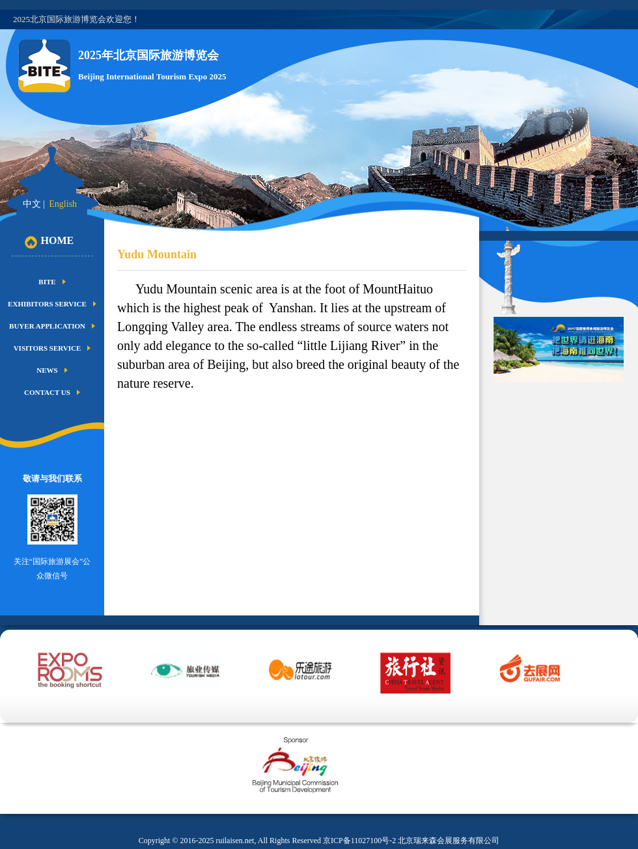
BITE (46, 282)
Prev (18, 687)
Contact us (47, 392)
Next (574, 687)
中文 (32, 204)
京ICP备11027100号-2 (359, 840)
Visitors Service (47, 348)
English (63, 204)
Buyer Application (47, 326)
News (46, 370)
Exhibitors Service (47, 304)
